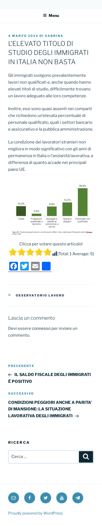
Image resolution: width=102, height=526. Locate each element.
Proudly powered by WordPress (35, 513)
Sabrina (54, 36)
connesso (41, 328)
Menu (51, 15)
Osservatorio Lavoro (40, 295)
